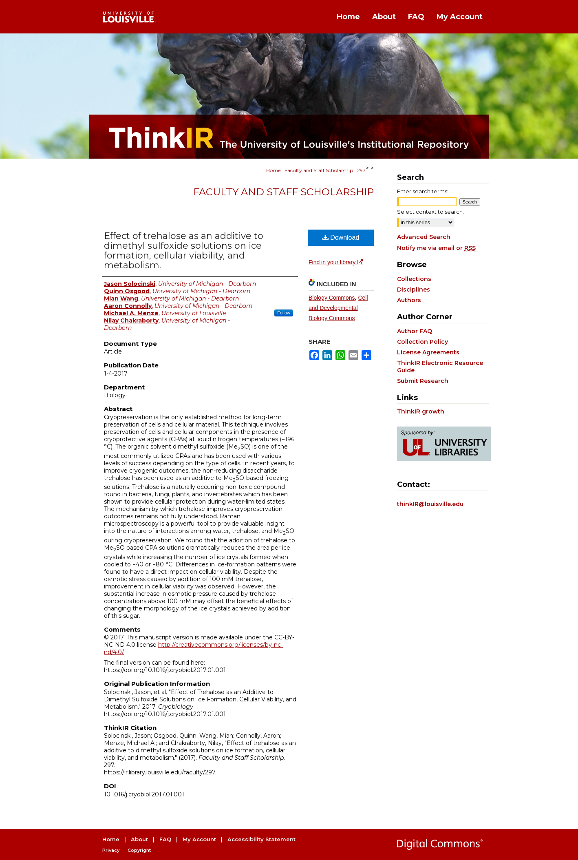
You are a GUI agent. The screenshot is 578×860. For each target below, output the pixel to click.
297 (361, 170)
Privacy (110, 850)
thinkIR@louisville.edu (430, 504)
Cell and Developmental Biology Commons (338, 307)
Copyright (139, 850)
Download (341, 237)
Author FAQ (414, 331)
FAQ (165, 839)
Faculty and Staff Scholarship (319, 170)
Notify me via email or (436, 248)
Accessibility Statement (261, 839)
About (139, 839)
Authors (409, 300)
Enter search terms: (422, 191)
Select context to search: (430, 211)
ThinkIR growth (420, 411)
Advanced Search (423, 237)
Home (273, 170)
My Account (199, 839)
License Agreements (428, 352)
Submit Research (422, 381)
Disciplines (413, 289)
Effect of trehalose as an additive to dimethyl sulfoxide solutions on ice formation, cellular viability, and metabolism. (183, 250)
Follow (283, 312)
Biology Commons (332, 297)
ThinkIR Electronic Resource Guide (440, 366)
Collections (414, 279)
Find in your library (336, 262)
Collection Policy (422, 341)
